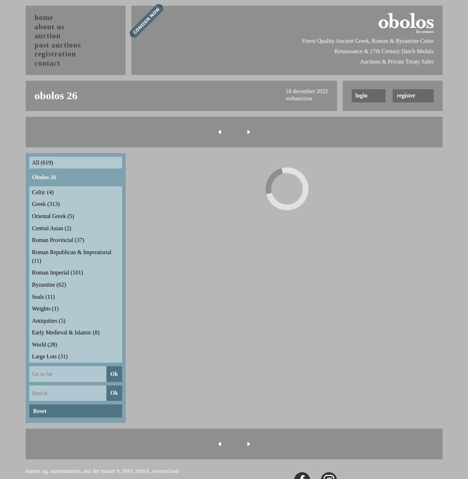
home (44, 17)
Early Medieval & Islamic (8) (66, 332)
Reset (39, 411)
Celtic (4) (43, 192)
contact (47, 63)
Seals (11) (43, 297)
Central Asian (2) (51, 228)
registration (55, 54)
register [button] (406, 95)
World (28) (44, 345)
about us (50, 26)
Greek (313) (46, 204)
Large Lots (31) (50, 356)
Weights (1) (45, 309)
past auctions (58, 45)
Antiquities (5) (49, 321)
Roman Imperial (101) (57, 272)
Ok (114, 374)
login (362, 95)
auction (48, 35)
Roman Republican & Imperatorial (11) (72, 256)
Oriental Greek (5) (53, 216)
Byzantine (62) (49, 285)
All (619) (42, 163)
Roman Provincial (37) (58, 240)
